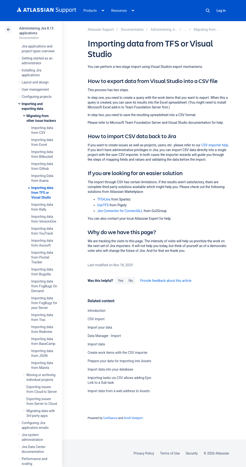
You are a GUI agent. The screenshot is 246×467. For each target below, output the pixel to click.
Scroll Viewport (133, 418)
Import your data (100, 327)
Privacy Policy (144, 453)
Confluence (110, 418)
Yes (120, 281)
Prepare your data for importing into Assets (119, 361)
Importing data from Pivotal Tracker (42, 257)
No (131, 281)
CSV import (96, 319)
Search (208, 10)
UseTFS (103, 205)
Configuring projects (37, 97)
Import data (96, 344)
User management (35, 89)
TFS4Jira (104, 199)
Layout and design (35, 82)
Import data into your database (110, 369)
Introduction (97, 311)
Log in (221, 10)
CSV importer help (214, 145)
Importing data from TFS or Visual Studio (42, 192)
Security (192, 453)
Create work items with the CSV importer (118, 353)
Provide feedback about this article (165, 281)
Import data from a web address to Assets (119, 391)
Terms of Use (170, 453)
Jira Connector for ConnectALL (120, 211)
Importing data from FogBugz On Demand (44, 286)
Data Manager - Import (104, 336)
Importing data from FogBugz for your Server (44, 303)
